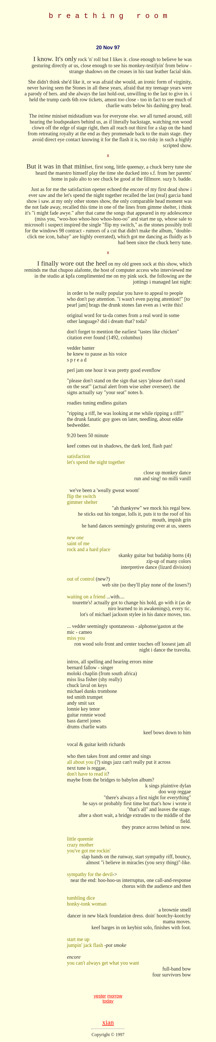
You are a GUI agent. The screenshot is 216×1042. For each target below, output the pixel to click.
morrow (114, 997)
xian (108, 1024)
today (107, 1002)
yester (100, 997)
